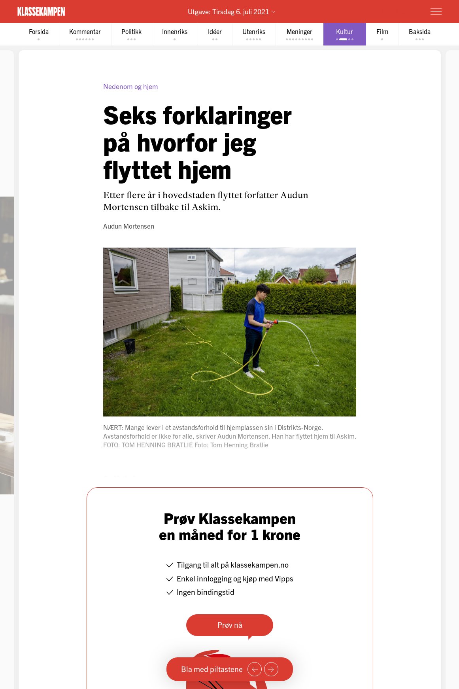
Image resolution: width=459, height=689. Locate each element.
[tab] (39, 34)
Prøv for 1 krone (389, 11)
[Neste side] (271, 669)
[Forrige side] (254, 669)
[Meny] (436, 11)
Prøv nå (229, 624)
